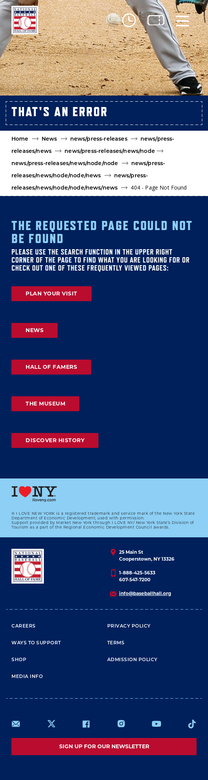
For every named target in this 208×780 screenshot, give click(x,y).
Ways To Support (36, 642)
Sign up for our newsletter (104, 746)
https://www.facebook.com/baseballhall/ (85, 723)
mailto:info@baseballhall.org (16, 723)
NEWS (35, 330)
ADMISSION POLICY (132, 659)
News (49, 138)
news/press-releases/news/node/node (64, 163)
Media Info (27, 676)
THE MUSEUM (45, 403)
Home (20, 138)
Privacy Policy (129, 626)
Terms (116, 642)
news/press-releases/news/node (109, 151)
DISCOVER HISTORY (55, 440)
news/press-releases (98, 138)
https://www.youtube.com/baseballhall (156, 723)
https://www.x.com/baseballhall (51, 723)
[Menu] (182, 20)
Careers (23, 626)
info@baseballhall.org (145, 593)
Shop (18, 659)
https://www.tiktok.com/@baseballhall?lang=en (192, 723)
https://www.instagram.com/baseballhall (121, 723)
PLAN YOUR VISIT (51, 293)
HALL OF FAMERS (51, 366)
